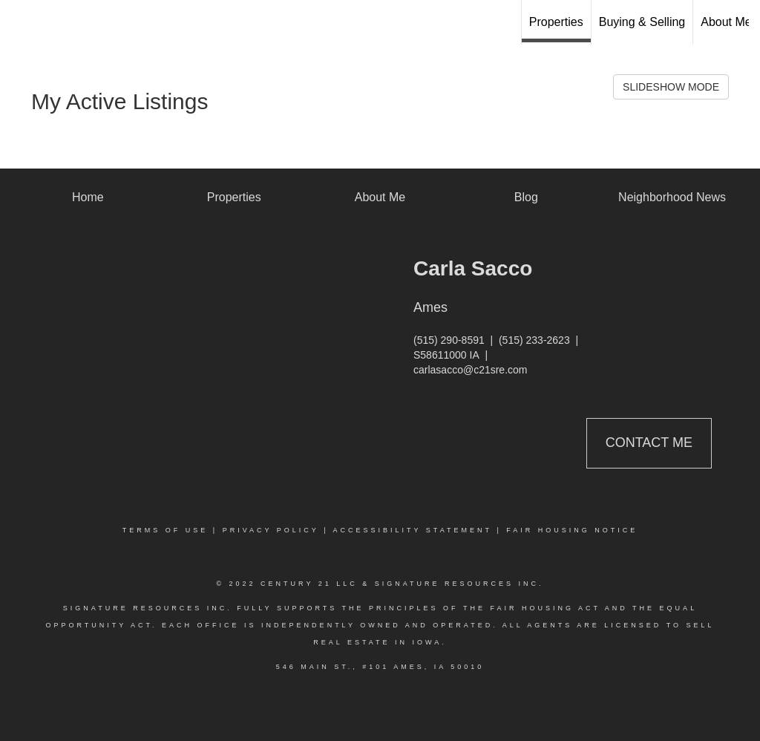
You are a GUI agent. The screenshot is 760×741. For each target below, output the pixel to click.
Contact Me (649, 442)
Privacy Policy (271, 530)
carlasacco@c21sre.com (470, 370)
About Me (726, 22)
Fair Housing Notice (572, 530)
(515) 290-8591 (449, 340)
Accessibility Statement (412, 530)
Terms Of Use (165, 530)
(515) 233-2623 (534, 340)
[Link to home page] (379, 22)
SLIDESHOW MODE (671, 87)
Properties (556, 22)
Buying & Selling (642, 22)
